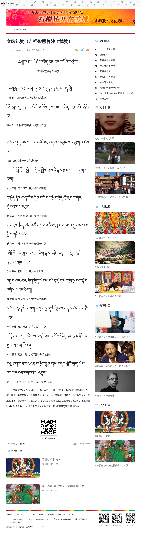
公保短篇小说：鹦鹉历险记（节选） (112, 197)
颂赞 (19, 29)
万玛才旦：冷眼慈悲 (104, 395)
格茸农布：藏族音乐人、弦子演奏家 (112, 366)
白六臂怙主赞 (106, 82)
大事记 (41, 514)
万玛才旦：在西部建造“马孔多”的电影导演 (115, 337)
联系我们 (51, 514)
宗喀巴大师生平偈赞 (110, 88)
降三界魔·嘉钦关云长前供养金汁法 (63, 486)
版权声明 (61, 514)
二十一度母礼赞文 (108, 49)
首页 (8, 29)
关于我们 (20, 514)
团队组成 (31, 514)
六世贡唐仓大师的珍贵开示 (108, 296)
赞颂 (24, 29)
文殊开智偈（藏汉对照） (107, 237)
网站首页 (10, 514)
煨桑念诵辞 (105, 55)
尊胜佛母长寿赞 (51, 459)
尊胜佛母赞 (105, 71)
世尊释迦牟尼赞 (107, 66)
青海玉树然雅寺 (102, 267)
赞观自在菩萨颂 (107, 77)
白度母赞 (104, 99)
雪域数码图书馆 (25, 527)
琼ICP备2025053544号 (62, 519)
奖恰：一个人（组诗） (106, 138)
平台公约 (72, 514)
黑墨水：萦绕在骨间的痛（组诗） (111, 168)
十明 (13, 29)
